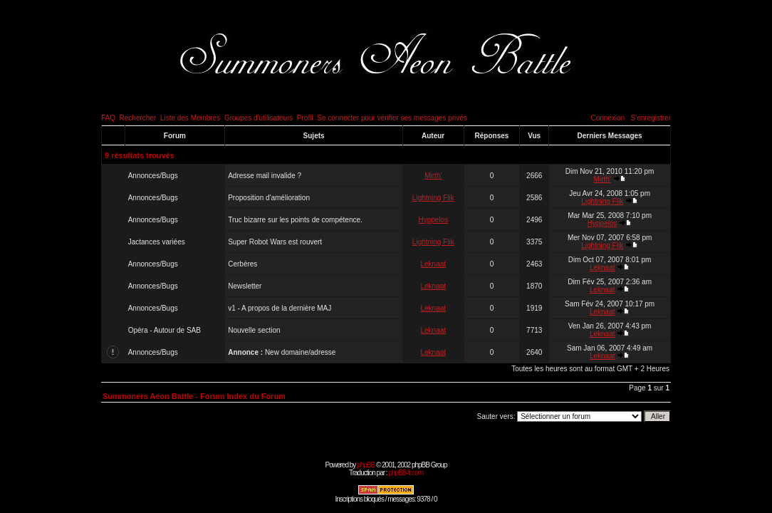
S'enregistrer (651, 118)
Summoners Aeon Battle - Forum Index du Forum (194, 396)
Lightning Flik (433, 198)
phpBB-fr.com (405, 473)
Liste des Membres (190, 118)
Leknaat (434, 264)
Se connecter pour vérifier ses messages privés (392, 118)
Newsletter (244, 286)
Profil (305, 118)
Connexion (607, 118)
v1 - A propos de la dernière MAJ (279, 308)
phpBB (366, 465)
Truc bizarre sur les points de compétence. (295, 220)
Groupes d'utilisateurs (258, 118)
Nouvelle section (254, 330)
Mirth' (433, 176)
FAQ (108, 118)
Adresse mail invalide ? (264, 176)
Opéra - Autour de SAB (164, 330)
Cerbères (242, 264)
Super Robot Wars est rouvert (275, 242)
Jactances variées (156, 242)
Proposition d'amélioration (269, 198)
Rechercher (138, 118)
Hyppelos (433, 220)
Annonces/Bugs (153, 176)
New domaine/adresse (300, 352)
